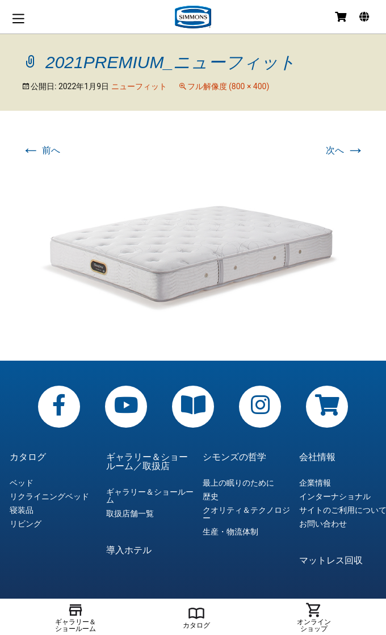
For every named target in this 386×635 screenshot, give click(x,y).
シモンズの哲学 (234, 457)
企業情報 (315, 483)
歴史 (211, 496)
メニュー (18, 18)
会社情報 (317, 457)
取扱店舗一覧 (130, 513)
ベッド (21, 483)
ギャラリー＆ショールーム (150, 496)
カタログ (28, 457)
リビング (25, 524)
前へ (41, 150)
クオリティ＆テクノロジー (246, 514)
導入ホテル (129, 550)
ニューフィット (139, 86)
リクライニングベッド (49, 496)
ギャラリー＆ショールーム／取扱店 (147, 462)
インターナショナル (335, 496)
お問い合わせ (323, 524)
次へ (345, 150)
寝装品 (21, 510)
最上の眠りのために (238, 483)
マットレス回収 (331, 560)
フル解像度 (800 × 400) (228, 86)
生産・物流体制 (230, 532)
